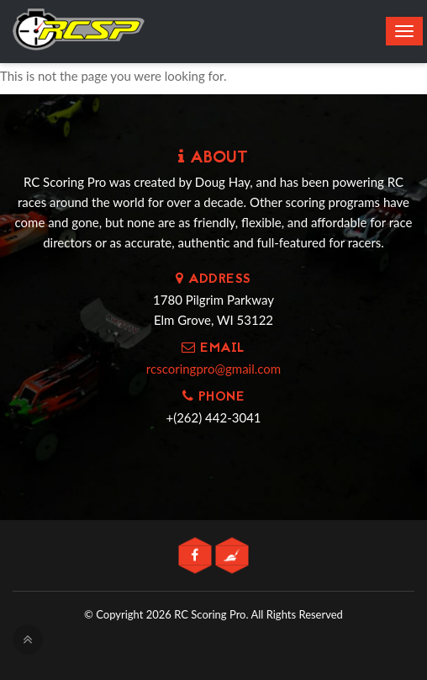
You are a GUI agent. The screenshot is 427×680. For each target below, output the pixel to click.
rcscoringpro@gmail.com (213, 368)
